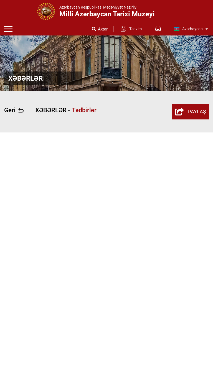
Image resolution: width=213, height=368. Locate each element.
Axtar (103, 29)
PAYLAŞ (190, 112)
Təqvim (135, 29)
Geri (14, 110)
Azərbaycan (190, 29)
